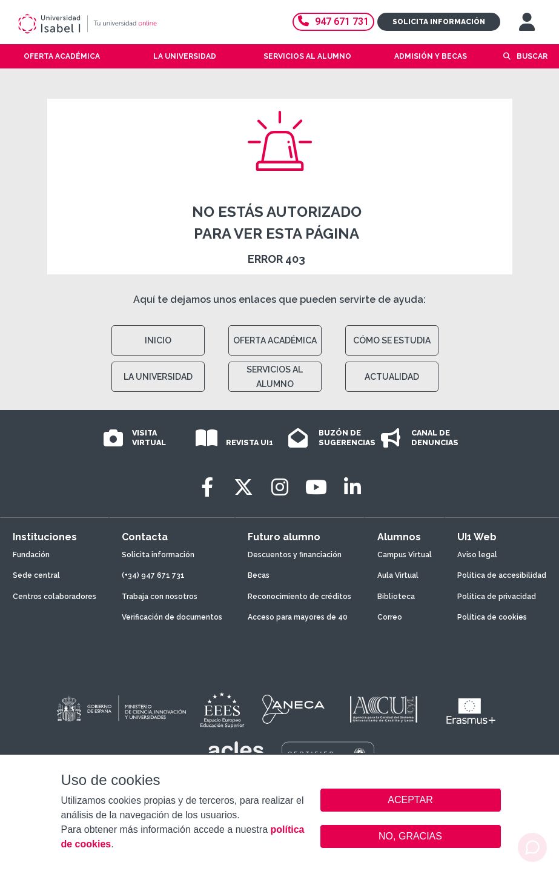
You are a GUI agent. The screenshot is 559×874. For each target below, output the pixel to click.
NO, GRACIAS (410, 836)
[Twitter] (243, 487)
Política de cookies (492, 617)
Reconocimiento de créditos (299, 596)
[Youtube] (316, 487)
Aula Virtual (397, 575)
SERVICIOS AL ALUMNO (274, 377)
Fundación (31, 555)
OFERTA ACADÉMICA (275, 340)
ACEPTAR (410, 800)
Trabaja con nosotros (159, 596)
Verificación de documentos (172, 617)
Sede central (36, 575)
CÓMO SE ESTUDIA (392, 340)
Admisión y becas (430, 56)
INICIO (158, 340)
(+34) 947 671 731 (153, 575)
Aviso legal (477, 555)
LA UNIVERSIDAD (158, 377)
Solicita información (438, 22)
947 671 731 (333, 21)
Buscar (532, 56)
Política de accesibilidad (501, 575)
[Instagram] (279, 487)
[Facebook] (207, 487)
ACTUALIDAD (392, 377)
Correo (389, 617)
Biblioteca (396, 596)
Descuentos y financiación (295, 555)
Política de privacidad (496, 596)
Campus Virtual (404, 555)
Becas (259, 575)
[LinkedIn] (352, 487)
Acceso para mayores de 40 (298, 617)
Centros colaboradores (54, 596)
